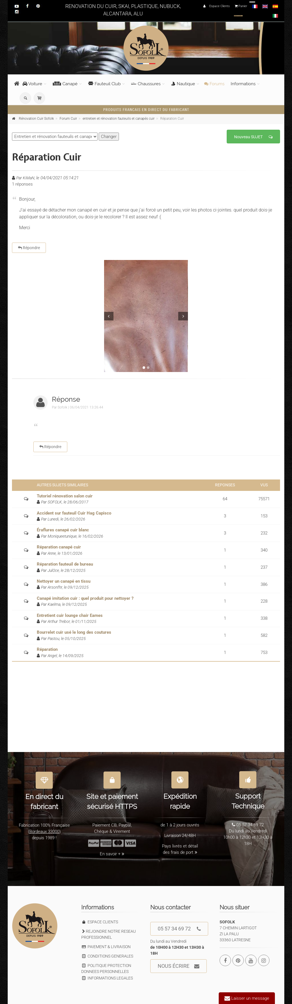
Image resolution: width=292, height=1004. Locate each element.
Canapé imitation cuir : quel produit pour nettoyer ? (85, 598)
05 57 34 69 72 (179, 929)
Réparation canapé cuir (59, 547)
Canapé (65, 83)
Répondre (29, 247)
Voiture (32, 83)
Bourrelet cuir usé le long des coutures (74, 632)
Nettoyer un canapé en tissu (63, 581)
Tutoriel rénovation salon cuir (65, 496)
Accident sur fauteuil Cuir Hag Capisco (74, 513)
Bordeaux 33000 (44, 827)
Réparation (47, 649)
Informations (243, 83)
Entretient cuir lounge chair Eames (70, 615)
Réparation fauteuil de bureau (65, 564)
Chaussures (146, 83)
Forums (214, 83)
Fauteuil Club (104, 83)
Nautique (183, 83)
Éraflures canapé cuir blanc (63, 530)
